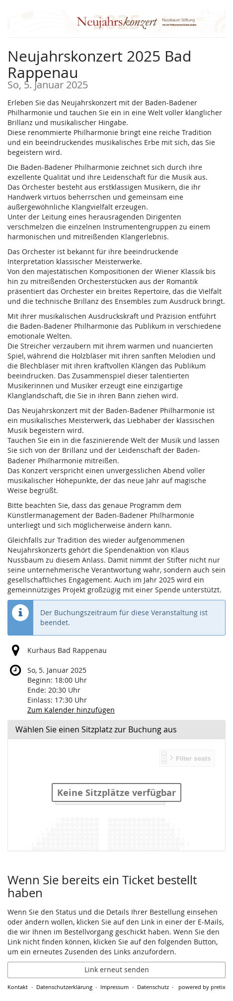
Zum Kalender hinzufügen (71, 710)
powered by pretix (202, 987)
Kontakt (17, 987)
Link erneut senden (116, 969)
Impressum (114, 987)
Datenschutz (153, 987)
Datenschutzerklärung (64, 987)
